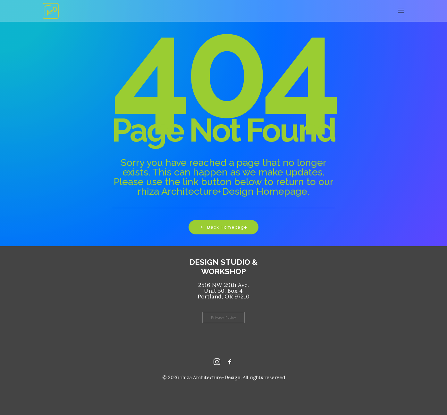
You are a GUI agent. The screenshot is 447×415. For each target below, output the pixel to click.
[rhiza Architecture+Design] (51, 11)
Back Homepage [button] (223, 227)
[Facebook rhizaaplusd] (230, 363)
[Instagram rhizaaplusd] (217, 363)
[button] (401, 11)
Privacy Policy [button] (223, 317)
